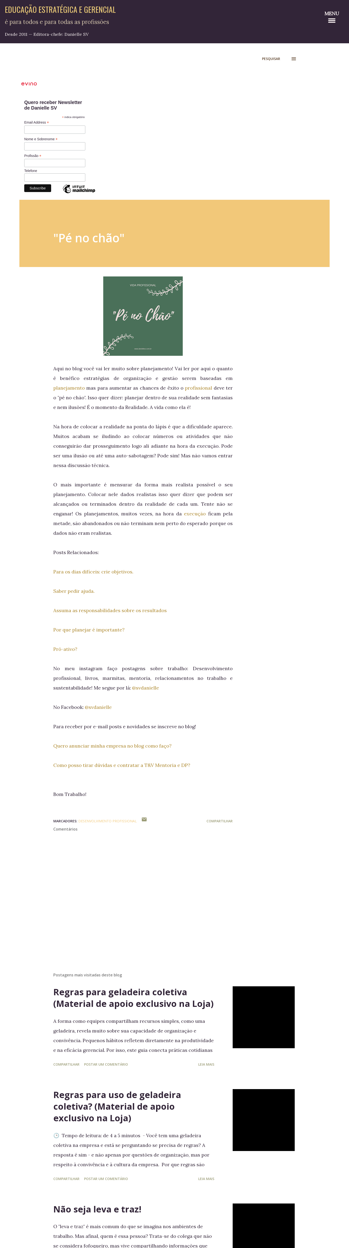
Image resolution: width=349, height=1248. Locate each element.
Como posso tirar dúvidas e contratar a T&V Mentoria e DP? (121, 765)
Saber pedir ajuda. (74, 591)
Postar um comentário (106, 1064)
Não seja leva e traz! (97, 1209)
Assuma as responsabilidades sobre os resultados (110, 610)
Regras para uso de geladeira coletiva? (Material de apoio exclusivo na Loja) (117, 1106)
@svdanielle (145, 688)
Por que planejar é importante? (89, 630)
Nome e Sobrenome (40, 139)
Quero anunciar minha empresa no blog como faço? (113, 746)
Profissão (32, 156)
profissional (198, 388)
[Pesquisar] (271, 59)
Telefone (30, 171)
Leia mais (206, 1064)
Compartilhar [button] (219, 821)
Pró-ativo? (65, 649)
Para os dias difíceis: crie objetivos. (93, 572)
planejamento (69, 388)
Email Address (36, 122)
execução (196, 514)
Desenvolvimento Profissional (107, 821)
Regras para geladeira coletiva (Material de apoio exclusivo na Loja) (133, 998)
